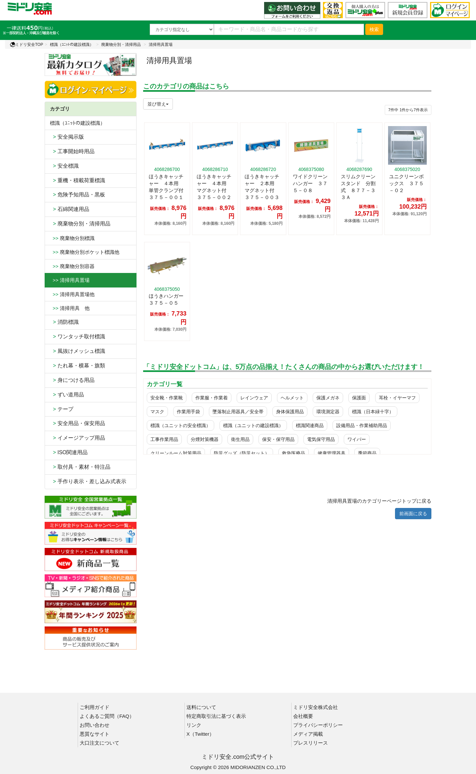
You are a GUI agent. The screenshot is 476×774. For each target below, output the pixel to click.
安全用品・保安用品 (77, 423)
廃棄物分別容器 (72, 266)
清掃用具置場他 (72, 294)
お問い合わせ (94, 725)
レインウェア (254, 397)
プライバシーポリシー (318, 725)
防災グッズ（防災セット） (241, 453)
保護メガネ (327, 397)
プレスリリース (310, 743)
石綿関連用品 (69, 209)
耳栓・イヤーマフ (397, 397)
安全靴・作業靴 (166, 397)
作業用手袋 (188, 411)
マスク (157, 411)
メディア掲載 (308, 734)
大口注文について (99, 743)
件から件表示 (408, 110)
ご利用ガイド (94, 707)
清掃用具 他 (70, 308)
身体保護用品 (290, 411)
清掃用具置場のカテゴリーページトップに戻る (379, 501)
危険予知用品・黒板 (77, 194)
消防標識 (64, 322)
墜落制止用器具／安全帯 (238, 411)
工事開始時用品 (72, 151)
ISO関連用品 (69, 452)
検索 (374, 29)
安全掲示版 (67, 137)
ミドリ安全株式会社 (315, 707)
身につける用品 (72, 380)
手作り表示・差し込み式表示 (88, 481)
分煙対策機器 (204, 439)
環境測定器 (327, 411)
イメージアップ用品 (77, 438)
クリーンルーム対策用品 (175, 453)
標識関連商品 (310, 425)
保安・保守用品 (278, 439)
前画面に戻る (413, 513)
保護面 (359, 397)
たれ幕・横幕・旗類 (77, 365)
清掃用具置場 (161, 44)
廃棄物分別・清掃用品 (121, 44)
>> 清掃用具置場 (70, 280)
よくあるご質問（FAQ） (107, 716)
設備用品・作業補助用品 (361, 425)
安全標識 (64, 166)
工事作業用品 (164, 439)
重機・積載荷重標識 (77, 180)
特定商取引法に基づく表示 (216, 716)
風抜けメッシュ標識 (77, 351)
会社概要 (303, 716)
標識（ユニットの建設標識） (253, 425)
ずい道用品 (67, 394)
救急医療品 (293, 453)
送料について (201, 707)
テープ (61, 409)
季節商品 (367, 453)
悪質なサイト (94, 734)
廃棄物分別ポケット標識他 (84, 252)
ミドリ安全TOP (26, 44)
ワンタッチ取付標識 (77, 336)
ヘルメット (292, 397)
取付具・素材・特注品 (80, 467)
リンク (193, 725)
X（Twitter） (200, 734)
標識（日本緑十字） (373, 411)
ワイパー (356, 439)
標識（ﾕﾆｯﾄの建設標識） (72, 44)
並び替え (158, 104)
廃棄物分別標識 (72, 238)
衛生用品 (240, 439)
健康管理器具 (331, 453)
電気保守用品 (321, 439)
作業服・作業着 (211, 397)
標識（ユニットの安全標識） (180, 425)
